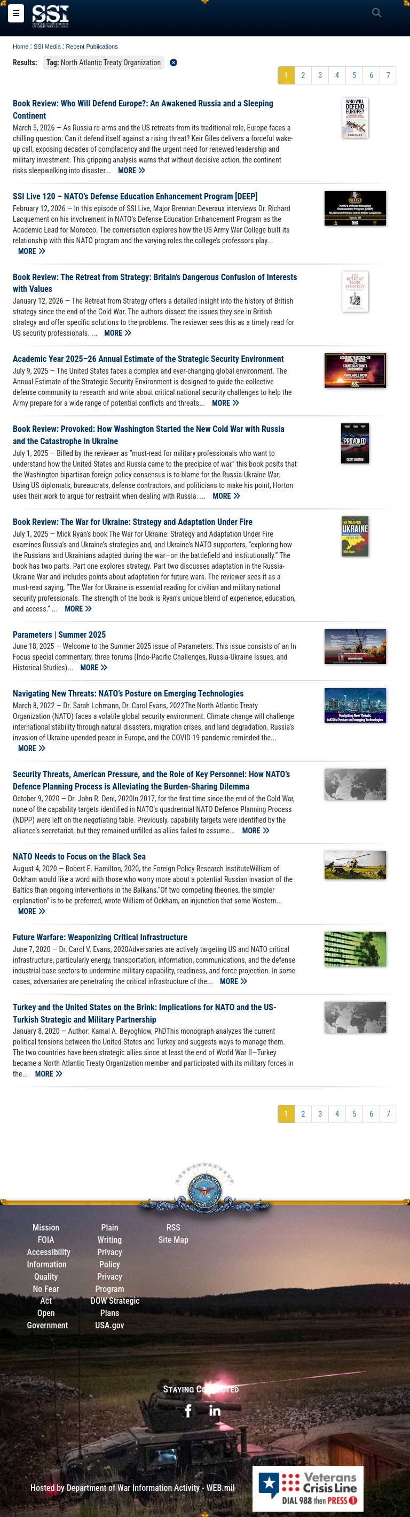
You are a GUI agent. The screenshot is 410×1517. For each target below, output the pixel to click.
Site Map (173, 1240)
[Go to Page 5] (354, 75)
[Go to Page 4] (337, 75)
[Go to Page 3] (320, 75)
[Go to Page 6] (371, 75)
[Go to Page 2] (303, 75)
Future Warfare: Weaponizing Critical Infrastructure (100, 937)
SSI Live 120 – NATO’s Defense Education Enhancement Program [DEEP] (135, 196)
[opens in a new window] (188, 1410)
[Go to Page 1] (286, 75)
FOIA (46, 1240)
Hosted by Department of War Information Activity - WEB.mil (132, 1488)
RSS (173, 1227)
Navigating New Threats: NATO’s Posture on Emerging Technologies (128, 693)
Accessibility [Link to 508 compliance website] (48, 1252)
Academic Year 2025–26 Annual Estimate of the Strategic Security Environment (148, 359)
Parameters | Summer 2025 (59, 635)
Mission (46, 1227)
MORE (131, 170)
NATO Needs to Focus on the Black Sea (79, 857)
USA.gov (109, 1325)
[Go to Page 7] (388, 75)
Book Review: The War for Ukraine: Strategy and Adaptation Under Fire (133, 522)
